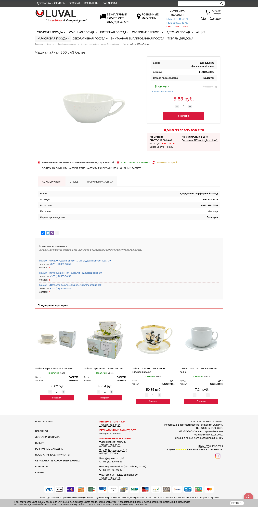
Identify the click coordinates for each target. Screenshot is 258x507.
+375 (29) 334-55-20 (109, 433)
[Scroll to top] (248, 497)
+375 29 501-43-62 (177, 22)
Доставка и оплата (51, 3)
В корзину (56, 398)
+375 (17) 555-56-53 (60, 276)
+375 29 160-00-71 (177, 19)
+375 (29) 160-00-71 (109, 425)
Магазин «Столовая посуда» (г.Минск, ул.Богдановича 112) (70, 285)
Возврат (74, 3)
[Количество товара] (184, 106)
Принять (236, 503)
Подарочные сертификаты (52, 454)
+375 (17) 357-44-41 (60, 288)
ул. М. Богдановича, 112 (113, 450)
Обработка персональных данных (57, 460)
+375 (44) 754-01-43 (110, 470)
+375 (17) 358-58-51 (60, 264)
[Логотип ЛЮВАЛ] (64, 12)
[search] (221, 3)
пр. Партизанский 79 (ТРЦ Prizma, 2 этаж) (122, 466)
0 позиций (216, 12)
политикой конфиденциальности (130, 504)
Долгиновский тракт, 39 (112, 442)
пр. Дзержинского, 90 (111, 458)
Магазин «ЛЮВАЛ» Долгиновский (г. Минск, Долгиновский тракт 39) (75, 260)
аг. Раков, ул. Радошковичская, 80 (118, 474)
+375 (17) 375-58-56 (110, 461)
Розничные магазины (49, 448)
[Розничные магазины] (150, 18)
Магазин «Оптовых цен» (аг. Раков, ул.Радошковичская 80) (70, 273)
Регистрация (215, 18)
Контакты (91, 3)
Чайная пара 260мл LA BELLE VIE (103, 368)
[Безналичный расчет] (118, 22)
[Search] (198, 3)
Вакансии (110, 3)
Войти (203, 18)
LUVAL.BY (203, 446)
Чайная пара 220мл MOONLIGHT (54, 368)
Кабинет (40, 472)
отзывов (203, 449)
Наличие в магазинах (162, 88)
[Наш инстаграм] (218, 456)
